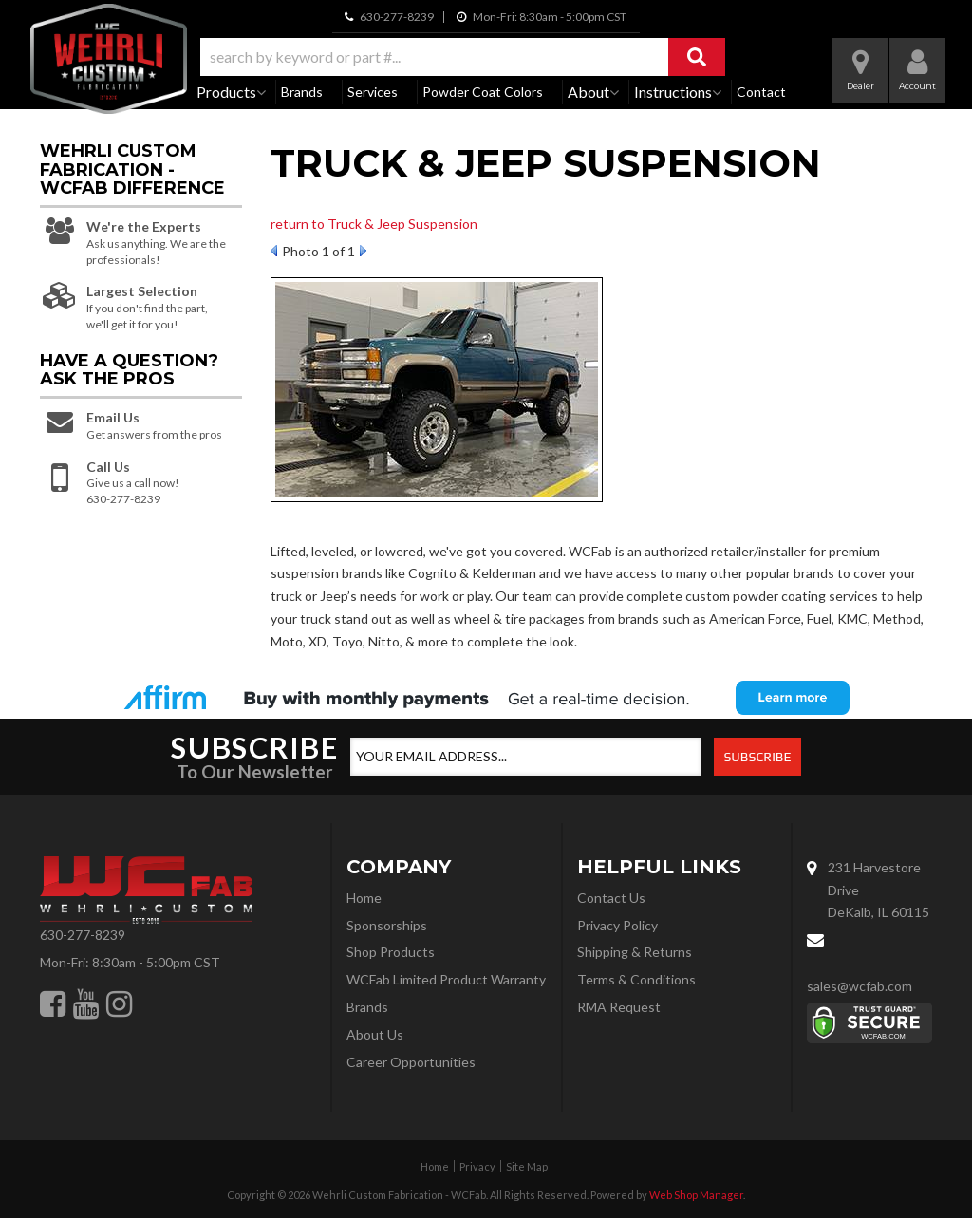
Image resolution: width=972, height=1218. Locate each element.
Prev (274, 250)
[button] (462, 57)
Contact (761, 92)
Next (363, 250)
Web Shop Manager (696, 1195)
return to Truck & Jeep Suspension (374, 223)
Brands (302, 92)
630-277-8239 (82, 935)
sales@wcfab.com (859, 986)
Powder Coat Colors (482, 92)
